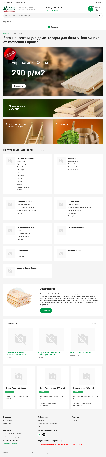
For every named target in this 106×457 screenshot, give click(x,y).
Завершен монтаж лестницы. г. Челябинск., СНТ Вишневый (18, 354)
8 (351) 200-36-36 (54, 7)
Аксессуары (72, 213)
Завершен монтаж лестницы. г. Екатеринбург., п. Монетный (49, 354)
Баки (18, 254)
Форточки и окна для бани (26, 210)
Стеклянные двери (23, 204)
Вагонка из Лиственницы (77, 167)
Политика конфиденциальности (43, 453)
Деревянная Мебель (25, 227)
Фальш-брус (21, 167)
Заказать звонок (52, 10)
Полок (19, 172)
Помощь (41, 420)
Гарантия (41, 426)
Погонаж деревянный (26, 158)
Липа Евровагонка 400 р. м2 (52, 388)
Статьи (74, 420)
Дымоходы (21, 257)
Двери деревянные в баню (26, 207)
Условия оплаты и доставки (48, 423)
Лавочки (20, 239)
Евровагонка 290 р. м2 (83, 388)
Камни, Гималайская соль (77, 216)
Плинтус (20, 178)
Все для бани (73, 201)
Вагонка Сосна (73, 164)
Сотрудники (7, 423)
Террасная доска (23, 164)
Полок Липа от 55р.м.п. (16, 388)
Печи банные (22, 251)
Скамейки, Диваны (24, 233)
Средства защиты (74, 210)
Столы (19, 230)
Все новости (95, 323)
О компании (7, 420)
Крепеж (19, 190)
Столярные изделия (25, 201)
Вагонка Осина (73, 170)
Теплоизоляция (73, 204)
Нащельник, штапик (24, 187)
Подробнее (46, 310)
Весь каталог (39, 150)
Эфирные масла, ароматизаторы (80, 207)
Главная (6, 33)
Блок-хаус (20, 170)
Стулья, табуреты (23, 236)
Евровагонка (73, 158)
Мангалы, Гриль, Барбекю (27, 268)
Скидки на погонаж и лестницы (80, 353)
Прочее (19, 213)
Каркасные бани (9, 22)
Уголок (19, 181)
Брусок (19, 184)
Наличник (20, 175)
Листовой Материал (76, 227)
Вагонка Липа (73, 161)
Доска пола (21, 161)
